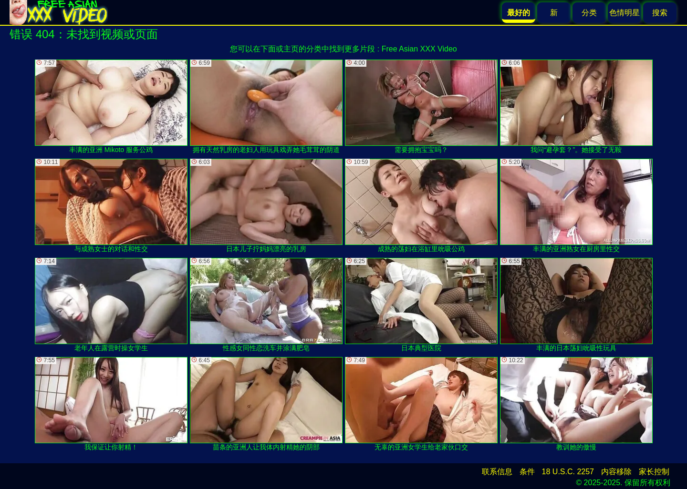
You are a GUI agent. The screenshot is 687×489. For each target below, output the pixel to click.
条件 (527, 472)
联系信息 (497, 472)
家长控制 (654, 472)
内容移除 (616, 472)
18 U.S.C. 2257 (568, 472)
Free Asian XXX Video (419, 49)
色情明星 (624, 13)
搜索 (659, 13)
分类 (589, 13)
